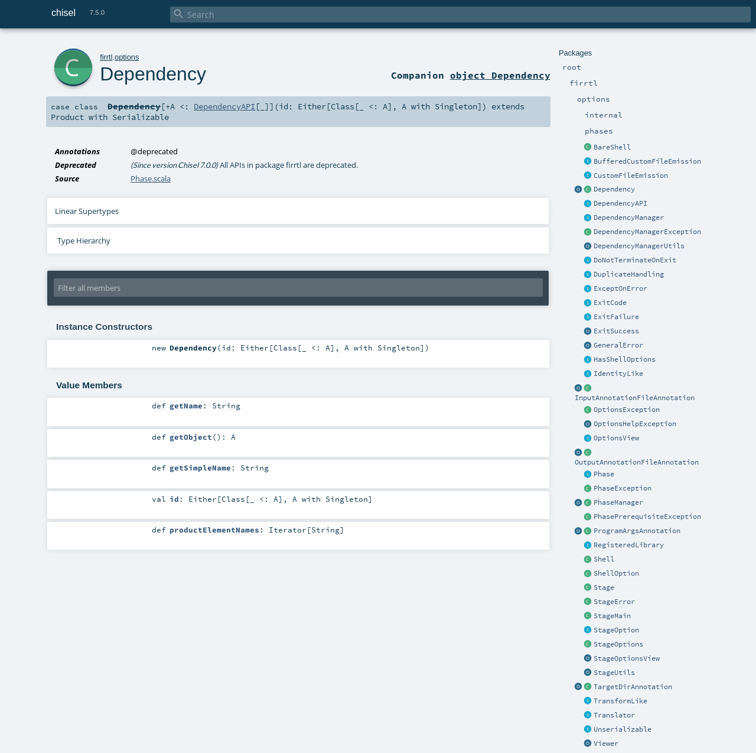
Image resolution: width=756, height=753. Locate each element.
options (127, 57)
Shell (604, 559)
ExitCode (610, 302)
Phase (604, 474)
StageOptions (618, 644)
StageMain (612, 616)
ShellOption (616, 573)
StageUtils (614, 672)
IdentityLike (618, 373)
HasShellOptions (625, 359)
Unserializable (622, 729)
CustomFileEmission (631, 175)
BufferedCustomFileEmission (647, 161)
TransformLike (620, 701)
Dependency (614, 189)
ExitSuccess (616, 331)
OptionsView (616, 438)
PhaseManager (618, 502)
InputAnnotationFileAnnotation (635, 398)
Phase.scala (151, 178)
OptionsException (627, 409)
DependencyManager (629, 217)
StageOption (616, 630)
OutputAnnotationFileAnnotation (637, 462)
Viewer (606, 743)
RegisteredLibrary (629, 545)
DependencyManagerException (647, 232)
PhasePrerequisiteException (647, 516)
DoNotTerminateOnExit (635, 260)
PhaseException (622, 488)
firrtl (106, 57)
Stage (604, 587)
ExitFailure (616, 317)
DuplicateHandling (629, 274)
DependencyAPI (620, 203)
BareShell (612, 147)
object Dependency (500, 75)
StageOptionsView (627, 658)
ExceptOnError (620, 288)
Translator (614, 715)
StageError (614, 602)
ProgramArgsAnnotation (637, 531)
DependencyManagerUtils (639, 246)
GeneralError (618, 345)
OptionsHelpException (635, 424)
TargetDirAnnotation (633, 687)
